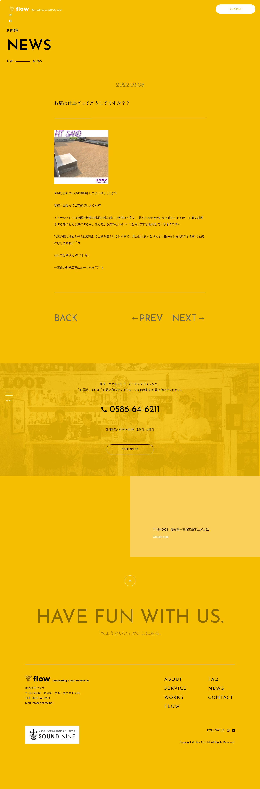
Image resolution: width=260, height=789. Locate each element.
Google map (161, 536)
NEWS (216, 688)
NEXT (184, 318)
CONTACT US (130, 449)
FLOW (172, 706)
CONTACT (235, 9)
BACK (66, 318)
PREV (151, 318)
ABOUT (173, 679)
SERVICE (175, 688)
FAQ (213, 679)
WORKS (173, 697)
